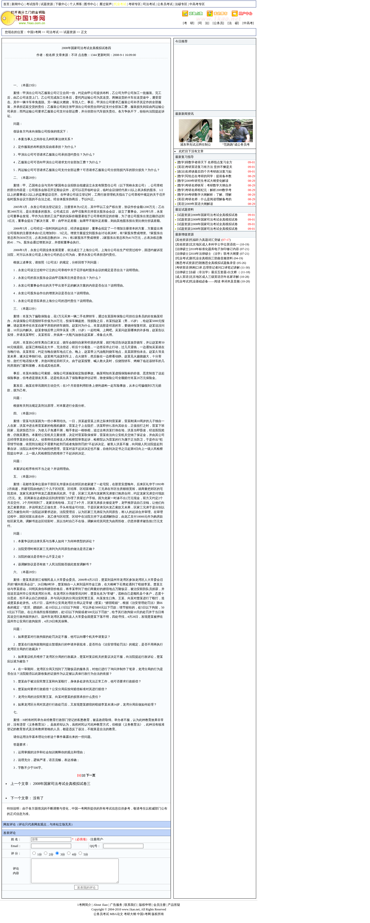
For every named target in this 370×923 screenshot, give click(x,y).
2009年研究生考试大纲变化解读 (206, 181)
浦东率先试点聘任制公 (195, 144)
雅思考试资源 (185, 263)
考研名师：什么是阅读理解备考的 (208, 199)
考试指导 (32, 4)
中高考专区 (197, 4)
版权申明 (145, 909)
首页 (6, 4)
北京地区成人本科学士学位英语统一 (214, 244)
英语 (181, 167)
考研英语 (182, 267)
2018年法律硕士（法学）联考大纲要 (214, 253)
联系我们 (130, 909)
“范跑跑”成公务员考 (236, 144)
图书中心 (90, 4)
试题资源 (47, 4)
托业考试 (182, 258)
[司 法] (203, 23)
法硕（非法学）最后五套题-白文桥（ (215, 272)
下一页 (90, 775)
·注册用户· (97, 839)
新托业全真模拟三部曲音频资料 (211, 258)
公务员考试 (165, 4)
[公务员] (218, 23)
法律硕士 (182, 249)
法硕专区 (181, 4)
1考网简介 (84, 909)
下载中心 (61, 4)
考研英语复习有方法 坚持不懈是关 (208, 167)
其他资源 (182, 240)
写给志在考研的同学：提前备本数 (208, 176)
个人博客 (76, 4)
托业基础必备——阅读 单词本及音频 (215, 281)
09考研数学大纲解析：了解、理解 (208, 194)
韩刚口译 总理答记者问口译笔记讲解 (215, 267)
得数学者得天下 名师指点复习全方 (208, 162)
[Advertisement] (86, 70)
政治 (181, 171)
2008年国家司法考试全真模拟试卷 (214, 215)
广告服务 (116, 909)
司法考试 (149, 4)
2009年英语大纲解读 (199, 204)
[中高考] (248, 23)
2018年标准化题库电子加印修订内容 (214, 249)
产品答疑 (174, 909)
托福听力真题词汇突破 (205, 240)
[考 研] (188, 23)
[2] (83, 775)
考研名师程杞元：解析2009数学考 (208, 190)
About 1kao (100, 909)
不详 (74, 55)
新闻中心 (18, 4)
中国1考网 (34, 32)
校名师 (50, 55)
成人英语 (182, 277)
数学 (181, 162)
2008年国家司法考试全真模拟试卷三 (61, 784)
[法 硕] (233, 23)
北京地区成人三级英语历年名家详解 (214, 277)
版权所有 (158, 918)
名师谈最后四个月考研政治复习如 (208, 171)
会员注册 (159, 909)
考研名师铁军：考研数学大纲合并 (208, 185)
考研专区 (134, 4)
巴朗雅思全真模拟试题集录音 (216, 263)
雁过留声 (105, 4)
